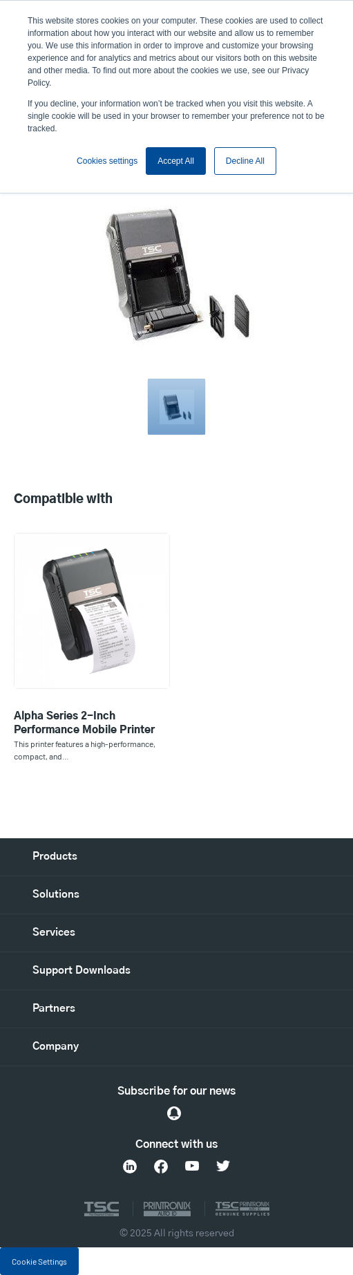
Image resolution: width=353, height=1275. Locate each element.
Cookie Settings (39, 1261)
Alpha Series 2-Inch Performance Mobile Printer (84, 723)
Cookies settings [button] (107, 161)
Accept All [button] (176, 161)
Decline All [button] (245, 161)
